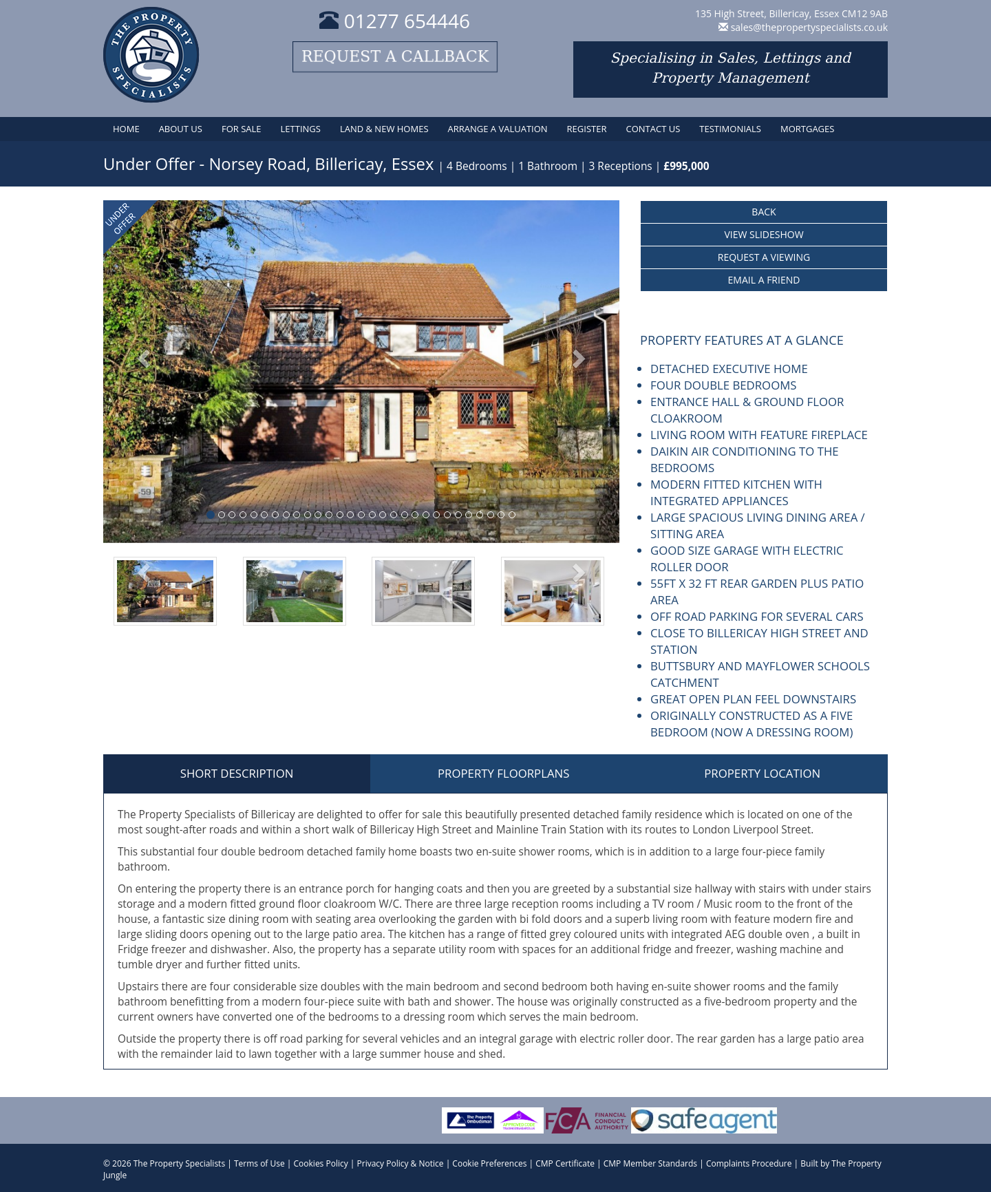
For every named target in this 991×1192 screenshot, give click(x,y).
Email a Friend (764, 279)
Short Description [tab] (237, 773)
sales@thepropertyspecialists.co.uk (809, 27)
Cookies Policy (321, 1163)
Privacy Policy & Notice (400, 1163)
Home (126, 129)
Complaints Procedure (749, 1163)
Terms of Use (259, 1163)
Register (587, 129)
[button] (142, 371)
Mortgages (807, 129)
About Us (180, 129)
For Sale (242, 129)
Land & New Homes (384, 129)
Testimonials (730, 129)
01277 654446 (394, 21)
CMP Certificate (565, 1163)
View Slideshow (763, 234)
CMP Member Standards (650, 1163)
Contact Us (653, 129)
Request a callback (395, 56)
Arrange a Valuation (498, 129)
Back (764, 211)
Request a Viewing (764, 257)
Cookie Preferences (489, 1163)
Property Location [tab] (762, 773)
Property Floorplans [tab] (503, 773)
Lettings (301, 129)
